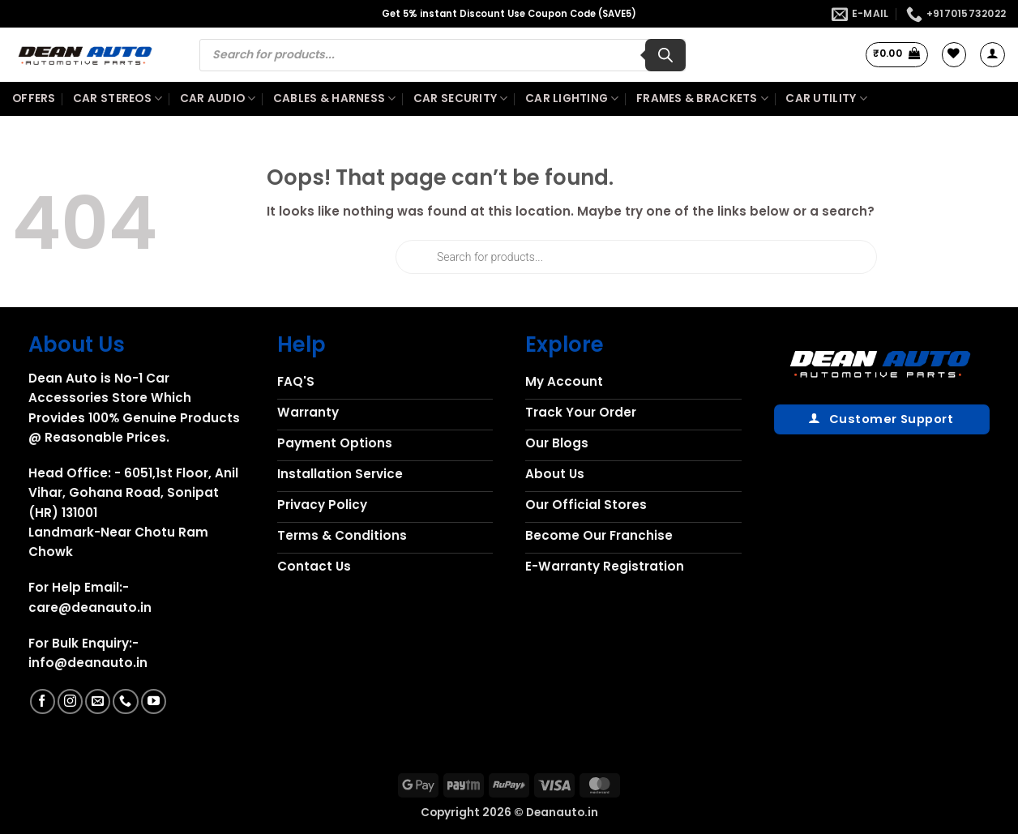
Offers (34, 98)
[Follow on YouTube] (153, 701)
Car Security (460, 99)
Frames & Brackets (702, 99)
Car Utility (825, 99)
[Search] (665, 55)
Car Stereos (117, 99)
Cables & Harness (334, 99)
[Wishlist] (954, 54)
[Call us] (125, 701)
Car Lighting (572, 99)
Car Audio (218, 99)
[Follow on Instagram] (70, 701)
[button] (897, 54)
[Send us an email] (97, 701)
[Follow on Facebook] (42, 701)
